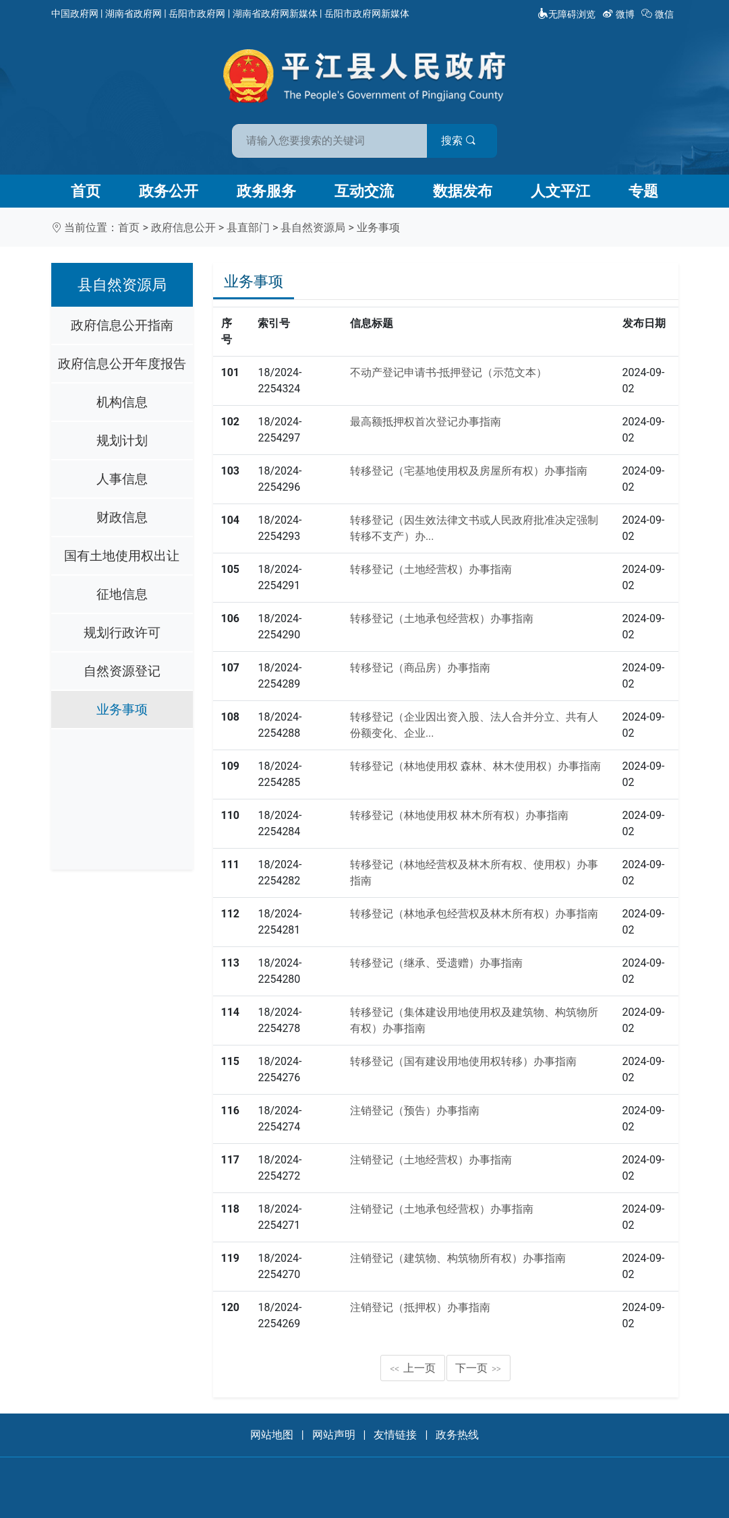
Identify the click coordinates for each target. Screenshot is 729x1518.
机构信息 (122, 402)
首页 (85, 191)
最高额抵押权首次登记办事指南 (425, 421)
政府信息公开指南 (122, 325)
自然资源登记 (122, 671)
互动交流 (364, 191)
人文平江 (560, 191)
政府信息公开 (183, 227)
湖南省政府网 (133, 13)
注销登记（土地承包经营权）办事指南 (441, 1209)
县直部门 (248, 227)
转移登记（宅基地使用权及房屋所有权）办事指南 (468, 470)
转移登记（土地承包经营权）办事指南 (441, 618)
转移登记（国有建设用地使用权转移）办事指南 (463, 1061)
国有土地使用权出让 (121, 556)
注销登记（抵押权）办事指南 (420, 1307)
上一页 (413, 1368)
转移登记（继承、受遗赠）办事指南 (436, 963)
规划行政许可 (122, 632)
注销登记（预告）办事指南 (414, 1110)
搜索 (461, 140)
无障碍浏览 (566, 14)
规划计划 (122, 440)
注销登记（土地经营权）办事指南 (431, 1159)
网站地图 (271, 1434)
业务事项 (378, 227)
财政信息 (122, 517)
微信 (658, 14)
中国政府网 (74, 13)
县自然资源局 (313, 227)
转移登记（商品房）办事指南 (420, 667)
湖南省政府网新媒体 (275, 13)
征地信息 (122, 594)
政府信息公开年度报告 (122, 363)
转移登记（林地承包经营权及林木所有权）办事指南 (474, 913)
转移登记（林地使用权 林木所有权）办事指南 (459, 815)
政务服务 (266, 191)
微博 (619, 14)
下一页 (478, 1368)
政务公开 (168, 191)
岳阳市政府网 (197, 13)
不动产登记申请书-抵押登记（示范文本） (448, 372)
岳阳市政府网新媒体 (366, 13)
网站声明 (333, 1434)
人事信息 (122, 479)
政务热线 (457, 1434)
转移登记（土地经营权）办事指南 (431, 569)
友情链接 (395, 1434)
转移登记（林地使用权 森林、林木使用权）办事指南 (475, 766)
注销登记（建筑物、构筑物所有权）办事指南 (458, 1258)
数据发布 (462, 191)
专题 (643, 191)
